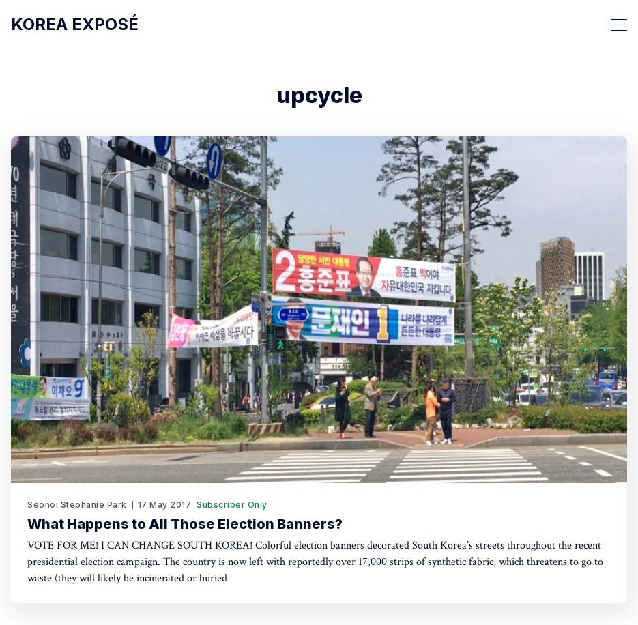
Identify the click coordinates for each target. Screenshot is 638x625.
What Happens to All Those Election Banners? (185, 524)
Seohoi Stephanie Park (77, 504)
